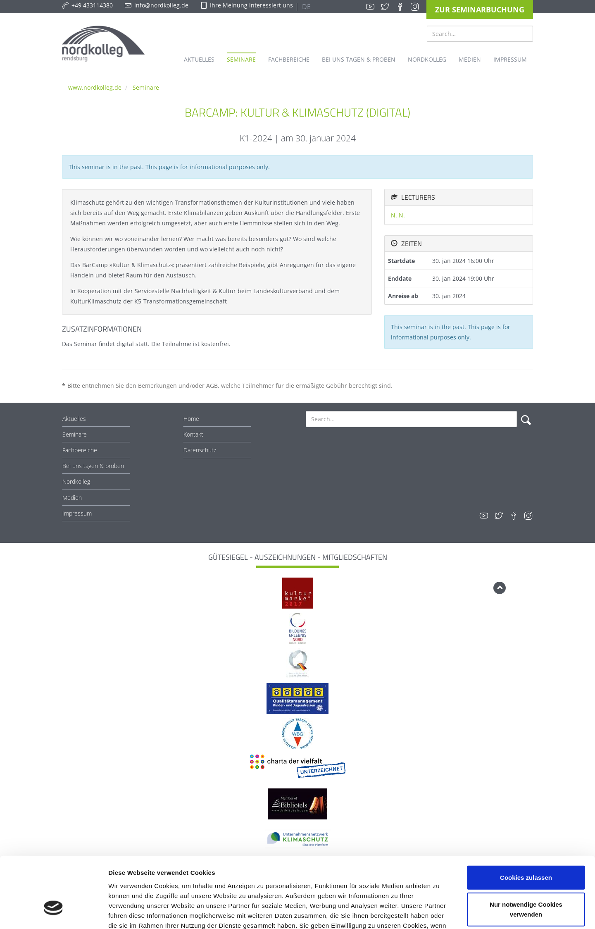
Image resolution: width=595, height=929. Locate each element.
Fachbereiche (79, 450)
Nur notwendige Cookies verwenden (526, 853)
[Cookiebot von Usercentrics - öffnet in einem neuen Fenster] (53, 913)
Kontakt (193, 434)
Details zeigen (439, 912)
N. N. (398, 215)
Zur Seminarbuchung (479, 9)
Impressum (77, 513)
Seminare (146, 87)
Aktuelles (74, 419)
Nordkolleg (76, 481)
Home (191, 419)
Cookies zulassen (526, 821)
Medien (72, 498)
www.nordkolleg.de (94, 87)
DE (305, 6)
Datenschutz (199, 450)
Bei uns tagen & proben (93, 466)
